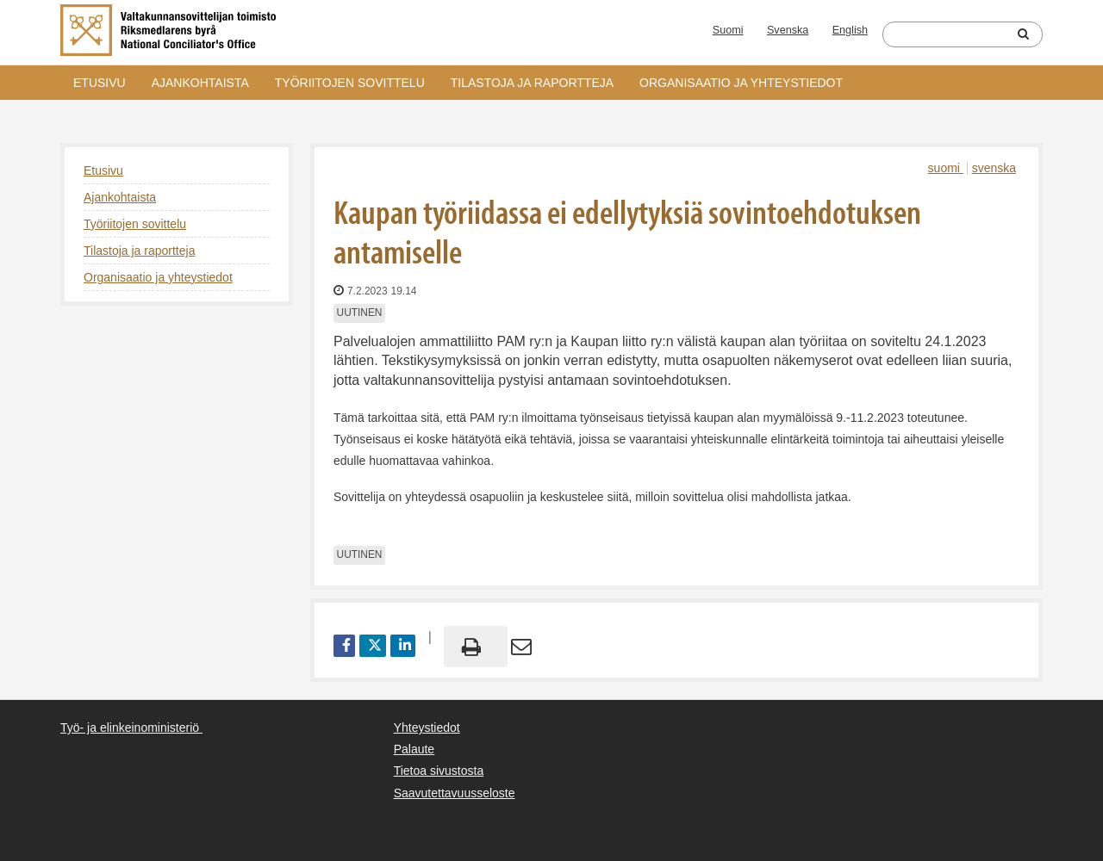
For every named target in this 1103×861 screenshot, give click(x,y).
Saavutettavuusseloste (454, 793)
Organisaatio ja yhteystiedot (741, 83)
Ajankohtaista (200, 83)
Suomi (728, 30)
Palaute (414, 749)
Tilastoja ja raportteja (532, 83)
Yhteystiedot (427, 727)
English (850, 30)
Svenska (787, 30)
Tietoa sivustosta (439, 770)
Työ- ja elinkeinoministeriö (129, 727)
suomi (945, 168)
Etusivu (99, 83)
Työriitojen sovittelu (350, 83)
